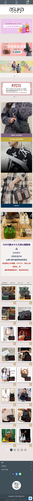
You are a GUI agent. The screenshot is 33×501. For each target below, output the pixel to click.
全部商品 (3, 466)
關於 (2, 462)
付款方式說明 (4, 469)
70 (22, 450)
